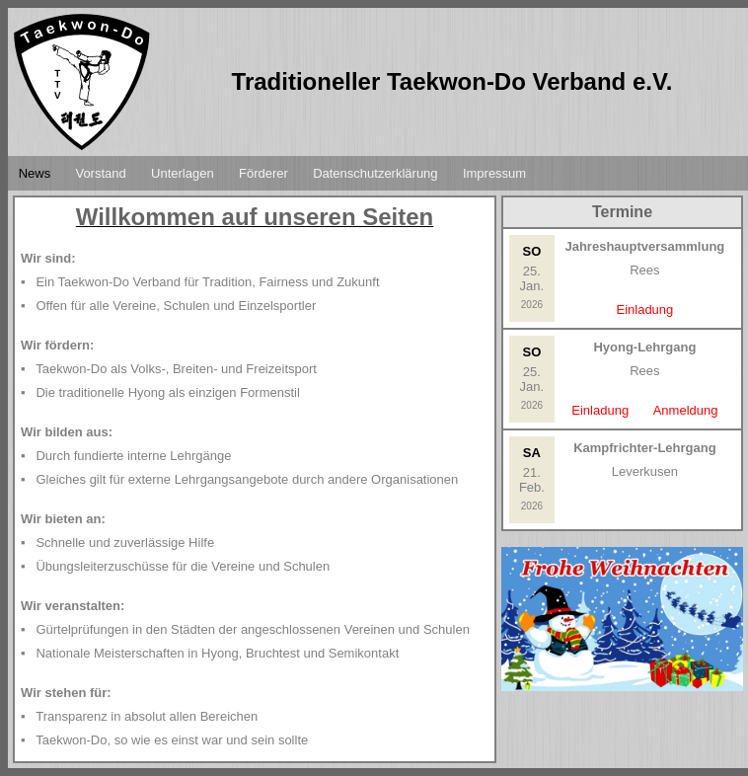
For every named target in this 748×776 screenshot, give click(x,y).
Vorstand (100, 173)
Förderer (263, 173)
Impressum (494, 173)
